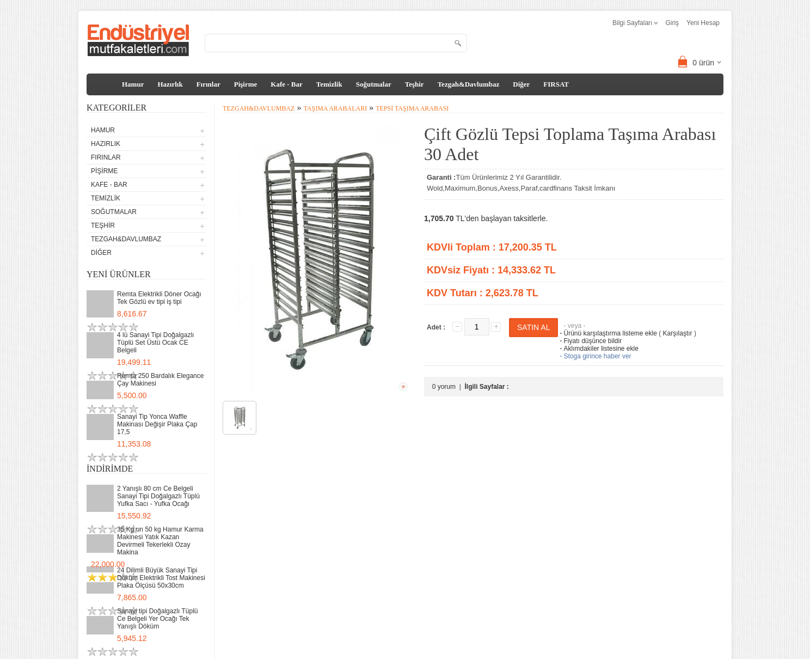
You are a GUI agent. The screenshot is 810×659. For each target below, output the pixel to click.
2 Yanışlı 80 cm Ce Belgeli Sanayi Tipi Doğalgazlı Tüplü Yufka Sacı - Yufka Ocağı (158, 496)
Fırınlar (208, 84)
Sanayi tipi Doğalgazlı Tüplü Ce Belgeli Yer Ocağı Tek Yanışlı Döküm (157, 618)
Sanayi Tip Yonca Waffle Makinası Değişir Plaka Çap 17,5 (157, 424)
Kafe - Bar (286, 84)
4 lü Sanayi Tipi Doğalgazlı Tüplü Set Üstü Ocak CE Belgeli (155, 342)
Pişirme (245, 84)
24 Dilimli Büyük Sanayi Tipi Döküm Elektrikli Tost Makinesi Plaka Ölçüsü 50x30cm (161, 577)
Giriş (672, 23)
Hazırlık (169, 84)
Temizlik (329, 84)
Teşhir (414, 84)
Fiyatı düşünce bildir (590, 341)
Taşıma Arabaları (335, 108)
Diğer (521, 84)
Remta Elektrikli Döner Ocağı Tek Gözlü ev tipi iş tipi (159, 298)
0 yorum (444, 386)
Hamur (133, 84)
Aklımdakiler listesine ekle (598, 348)
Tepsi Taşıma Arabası (412, 108)
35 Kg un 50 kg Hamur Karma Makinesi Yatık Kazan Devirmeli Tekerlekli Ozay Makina (160, 541)
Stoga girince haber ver (594, 356)
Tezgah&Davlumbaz (469, 84)
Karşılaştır (677, 333)
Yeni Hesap (703, 23)
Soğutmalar (373, 84)
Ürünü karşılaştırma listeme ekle (607, 333)
